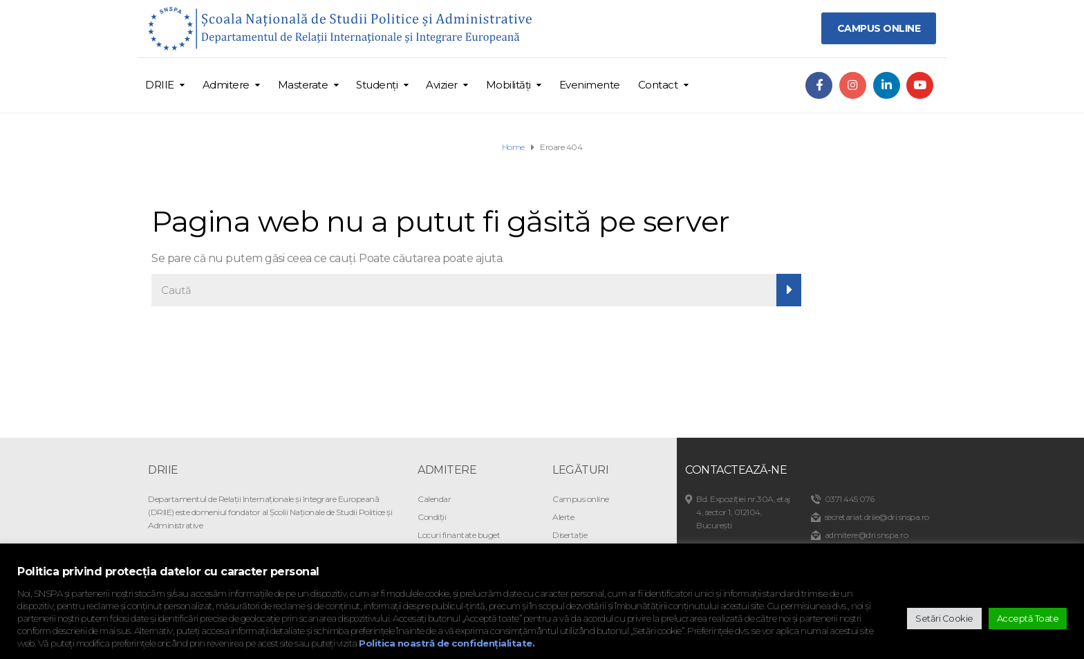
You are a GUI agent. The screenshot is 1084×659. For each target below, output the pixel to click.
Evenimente (589, 84)
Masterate (303, 84)
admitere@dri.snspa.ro (866, 535)
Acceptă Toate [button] (1028, 618)
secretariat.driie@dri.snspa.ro (877, 517)
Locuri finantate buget (459, 535)
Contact (658, 84)
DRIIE (159, 84)
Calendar (434, 499)
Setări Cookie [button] (944, 618)
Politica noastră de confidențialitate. (446, 643)
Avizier (442, 84)
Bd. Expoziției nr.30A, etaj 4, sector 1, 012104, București (743, 512)
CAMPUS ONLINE (879, 28)
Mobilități (508, 84)
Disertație (569, 535)
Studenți (377, 84)
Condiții (432, 517)
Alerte (563, 517)
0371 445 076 (850, 499)
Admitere (226, 84)
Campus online (580, 499)
